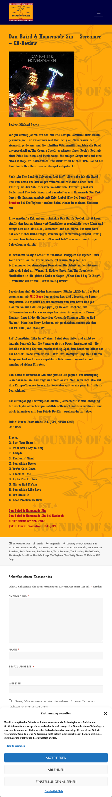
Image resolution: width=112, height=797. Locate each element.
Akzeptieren (56, 757)
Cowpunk (87, 543)
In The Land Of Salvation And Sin (68, 547)
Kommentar (19, 595)
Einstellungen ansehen (56, 781)
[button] (105, 713)
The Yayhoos (56, 555)
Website (15, 683)
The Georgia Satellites (20, 555)
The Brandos (76, 551)
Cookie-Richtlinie (54, 791)
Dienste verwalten (16, 745)
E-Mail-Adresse (21, 666)
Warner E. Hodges (85, 555)
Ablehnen (56, 769)
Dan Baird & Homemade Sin (27, 510)
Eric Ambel (43, 547)
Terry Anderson (61, 551)
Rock (22, 551)
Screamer (31, 551)
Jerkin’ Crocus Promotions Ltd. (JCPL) (33, 526)
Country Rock (74, 543)
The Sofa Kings (41, 555)
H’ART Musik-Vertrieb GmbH (27, 521)
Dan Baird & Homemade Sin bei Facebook (36, 516)
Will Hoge (36, 297)
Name (14, 649)
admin (39, 543)
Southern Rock (44, 551)
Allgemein (55, 543)
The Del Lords (92, 551)
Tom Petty (69, 555)
